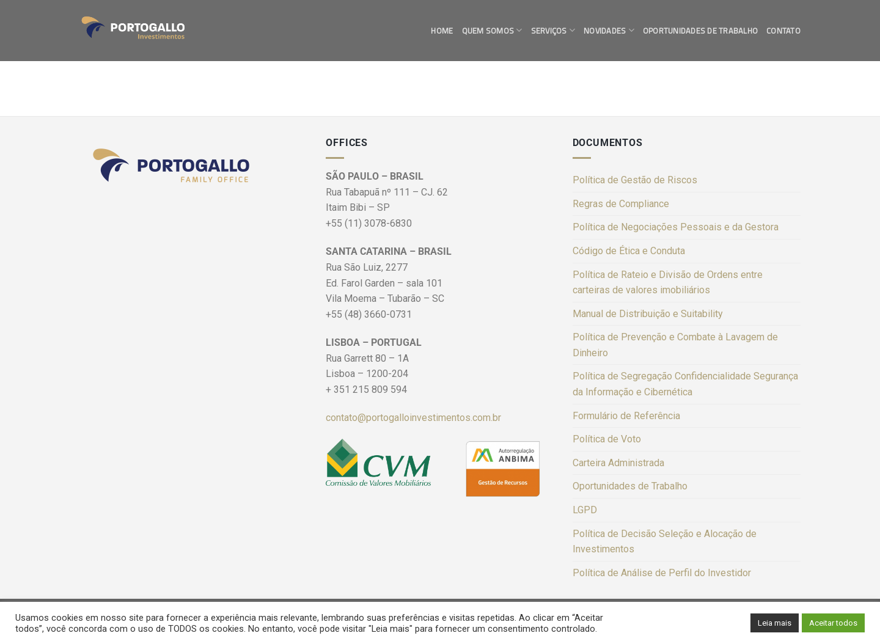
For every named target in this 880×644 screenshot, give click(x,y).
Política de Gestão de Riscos (635, 180)
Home (442, 30)
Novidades (609, 30)
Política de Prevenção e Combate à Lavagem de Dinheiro (675, 345)
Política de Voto (607, 439)
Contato (783, 30)
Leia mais (774, 623)
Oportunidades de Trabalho (700, 30)
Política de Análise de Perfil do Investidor (662, 573)
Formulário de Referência (626, 416)
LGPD (585, 510)
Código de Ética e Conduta (629, 251)
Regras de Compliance (621, 204)
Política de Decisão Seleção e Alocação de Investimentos (665, 541)
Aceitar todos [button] (833, 623)
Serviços (553, 30)
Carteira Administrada (618, 463)
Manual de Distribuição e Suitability (648, 314)
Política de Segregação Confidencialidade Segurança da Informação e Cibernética (685, 384)
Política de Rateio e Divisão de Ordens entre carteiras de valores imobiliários (668, 282)
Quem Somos (492, 30)
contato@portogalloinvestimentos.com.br (413, 417)
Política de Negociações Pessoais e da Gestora (676, 227)
